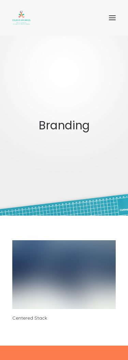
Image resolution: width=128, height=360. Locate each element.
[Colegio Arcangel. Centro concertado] (64, 17)
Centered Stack (29, 318)
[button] (112, 18)
